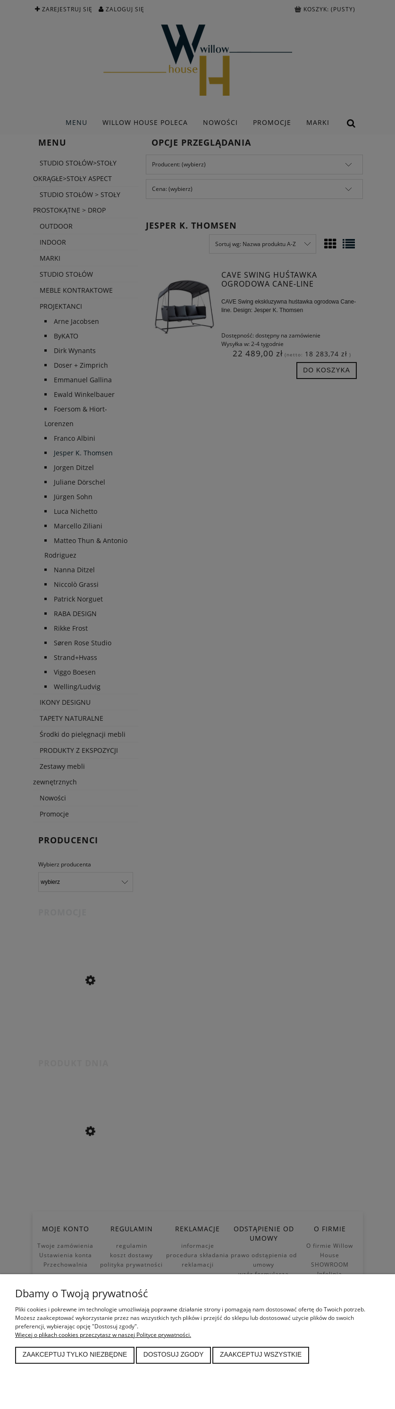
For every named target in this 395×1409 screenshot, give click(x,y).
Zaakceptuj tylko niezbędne (75, 1354)
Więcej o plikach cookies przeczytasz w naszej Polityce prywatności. (103, 1335)
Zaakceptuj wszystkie (261, 1354)
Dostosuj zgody (173, 1354)
